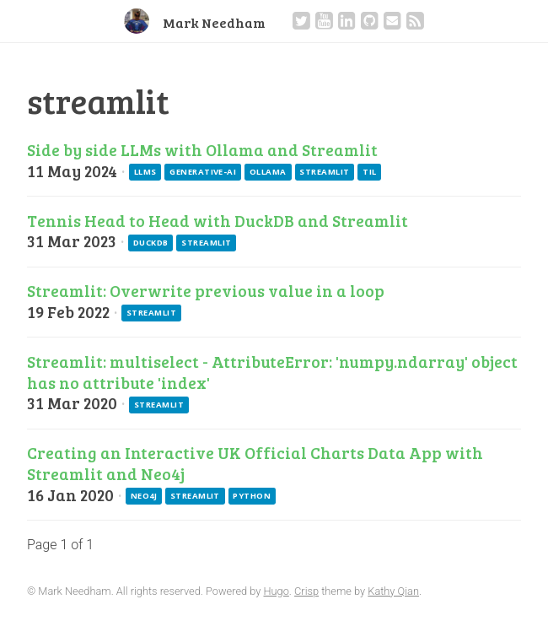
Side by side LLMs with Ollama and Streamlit (202, 149)
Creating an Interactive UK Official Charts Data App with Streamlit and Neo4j (255, 462)
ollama (268, 171)
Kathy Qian (393, 591)
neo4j (144, 495)
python (252, 495)
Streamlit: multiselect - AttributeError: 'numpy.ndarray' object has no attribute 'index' (272, 371)
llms (145, 171)
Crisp (306, 591)
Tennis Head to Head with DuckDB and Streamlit (217, 220)
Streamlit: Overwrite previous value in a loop (205, 290)
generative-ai (202, 171)
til (369, 171)
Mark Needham (214, 22)
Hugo (275, 591)
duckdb (151, 242)
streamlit (324, 171)
